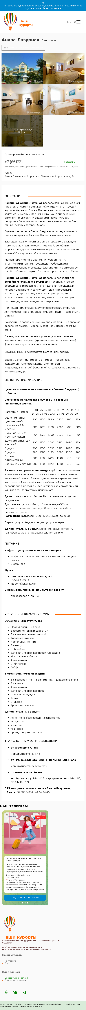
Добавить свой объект (16, 978)
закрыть (38, 1006)
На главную (10, 961)
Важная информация (15, 980)
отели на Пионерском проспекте (23, 48)
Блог (7, 963)
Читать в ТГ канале (26, 897)
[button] (22, 902)
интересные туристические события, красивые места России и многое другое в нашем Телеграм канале (43, 5)
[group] (25, 857)
